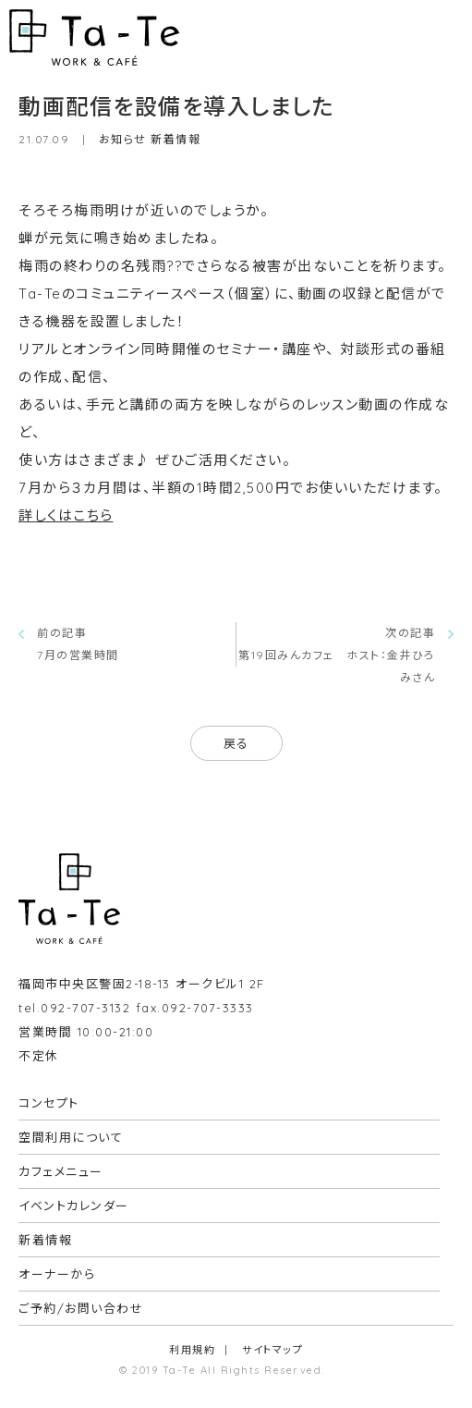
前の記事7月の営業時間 (78, 644)
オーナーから (56, 1274)
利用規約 (192, 1349)
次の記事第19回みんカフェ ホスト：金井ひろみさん (336, 655)
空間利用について (70, 1137)
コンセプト (48, 1103)
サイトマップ (272, 1349)
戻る (236, 743)
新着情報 (175, 139)
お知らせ (123, 139)
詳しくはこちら (66, 515)
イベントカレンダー (73, 1205)
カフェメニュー (60, 1171)
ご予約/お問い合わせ (80, 1308)
